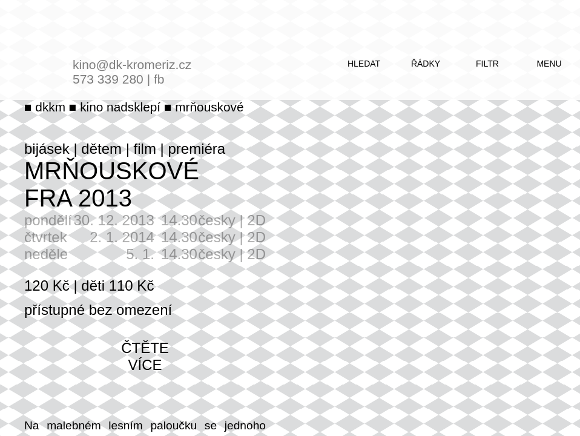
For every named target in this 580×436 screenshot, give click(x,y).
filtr (487, 63)
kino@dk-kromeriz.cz (132, 64)
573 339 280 (108, 79)
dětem (101, 148)
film (145, 148)
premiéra (196, 148)
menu (548, 63)
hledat (364, 63)
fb (159, 79)
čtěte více (145, 356)
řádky (425, 63)
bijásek (47, 148)
